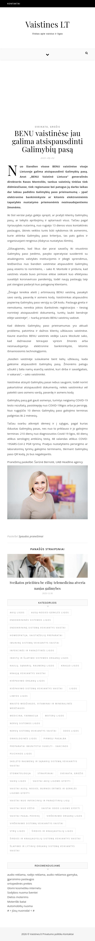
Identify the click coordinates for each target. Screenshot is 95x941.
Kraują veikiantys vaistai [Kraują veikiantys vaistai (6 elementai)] (28, 673)
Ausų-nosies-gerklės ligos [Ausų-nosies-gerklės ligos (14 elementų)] (50, 612)
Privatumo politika (52, 934)
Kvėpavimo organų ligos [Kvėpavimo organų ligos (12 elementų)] (27, 680)
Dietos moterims (17, 897)
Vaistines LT (47, 24)
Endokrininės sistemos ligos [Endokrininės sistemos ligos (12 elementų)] (30, 620)
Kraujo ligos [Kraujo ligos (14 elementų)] (70, 665)
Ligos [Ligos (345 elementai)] (73, 688)
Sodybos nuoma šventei (22, 892)
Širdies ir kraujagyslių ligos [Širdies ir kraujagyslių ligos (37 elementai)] (52, 831)
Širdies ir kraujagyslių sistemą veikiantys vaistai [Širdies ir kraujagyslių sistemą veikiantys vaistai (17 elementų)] (45, 838)
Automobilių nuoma (20, 906)
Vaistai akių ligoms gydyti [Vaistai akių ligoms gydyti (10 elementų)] (52, 781)
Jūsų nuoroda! (21, 910)
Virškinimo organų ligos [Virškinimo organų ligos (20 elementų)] (64, 815)
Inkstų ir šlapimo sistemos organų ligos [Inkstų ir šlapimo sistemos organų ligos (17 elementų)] (39, 658)
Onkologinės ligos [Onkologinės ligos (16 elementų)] (23, 738)
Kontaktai (13, 3)
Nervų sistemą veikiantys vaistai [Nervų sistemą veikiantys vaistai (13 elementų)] (33, 730)
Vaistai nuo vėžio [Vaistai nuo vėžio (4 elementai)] (22, 808)
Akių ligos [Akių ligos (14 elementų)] (17, 612)
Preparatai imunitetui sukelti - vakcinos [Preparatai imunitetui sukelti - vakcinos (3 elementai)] (39, 746)
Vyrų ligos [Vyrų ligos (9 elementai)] (17, 831)
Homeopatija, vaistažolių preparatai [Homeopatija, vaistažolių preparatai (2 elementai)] (36, 635)
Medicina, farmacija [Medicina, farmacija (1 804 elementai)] (24, 715)
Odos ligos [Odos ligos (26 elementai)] (71, 730)
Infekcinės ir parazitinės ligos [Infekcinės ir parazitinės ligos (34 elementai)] (32, 650)
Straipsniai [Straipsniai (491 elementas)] (46, 773)
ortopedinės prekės (19, 883)
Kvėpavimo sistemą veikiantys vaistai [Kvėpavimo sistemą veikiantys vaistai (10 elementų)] (36, 688)
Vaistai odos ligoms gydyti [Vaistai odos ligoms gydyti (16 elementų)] (60, 808)
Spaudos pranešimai (31, 536)
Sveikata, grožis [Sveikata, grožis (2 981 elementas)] (71, 773)
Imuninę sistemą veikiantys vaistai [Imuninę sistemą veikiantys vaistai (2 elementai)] (34, 642)
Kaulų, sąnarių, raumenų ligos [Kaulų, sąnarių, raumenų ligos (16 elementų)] (32, 665)
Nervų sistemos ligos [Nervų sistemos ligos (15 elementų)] (25, 723)
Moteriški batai (16, 901)
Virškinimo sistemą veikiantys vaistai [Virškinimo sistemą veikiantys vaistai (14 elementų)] (36, 823)
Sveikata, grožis (47, 126)
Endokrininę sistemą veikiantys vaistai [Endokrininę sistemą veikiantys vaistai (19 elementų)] (38, 627)
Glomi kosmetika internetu (24, 888)
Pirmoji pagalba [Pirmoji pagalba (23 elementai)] (55, 738)
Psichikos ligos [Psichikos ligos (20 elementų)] (21, 753)
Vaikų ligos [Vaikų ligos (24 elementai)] (18, 781)
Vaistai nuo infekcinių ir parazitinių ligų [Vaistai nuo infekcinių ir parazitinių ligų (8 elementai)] (40, 800)
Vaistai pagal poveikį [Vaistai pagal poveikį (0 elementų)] (25, 815)
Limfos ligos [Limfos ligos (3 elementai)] (19, 696)
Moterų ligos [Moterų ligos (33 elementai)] (54, 715)
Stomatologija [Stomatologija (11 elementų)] (20, 773)
